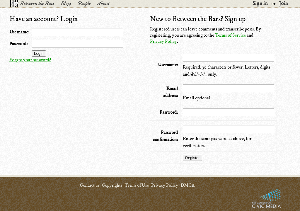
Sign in (260, 3)
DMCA (187, 185)
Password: (18, 44)
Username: (19, 32)
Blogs (66, 3)
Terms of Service (230, 35)
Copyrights (112, 185)
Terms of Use (137, 185)
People (84, 3)
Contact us (89, 185)
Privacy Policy (163, 41)
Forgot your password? (30, 60)
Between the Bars (37, 3)
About (103, 3)
